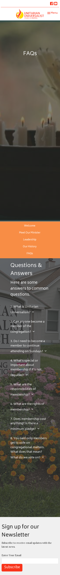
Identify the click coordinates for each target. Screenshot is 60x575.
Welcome (29, 226)
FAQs (30, 253)
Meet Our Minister (29, 233)
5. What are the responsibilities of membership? (23, 389)
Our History (29, 247)
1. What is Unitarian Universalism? (24, 310)
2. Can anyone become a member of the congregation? (27, 327)
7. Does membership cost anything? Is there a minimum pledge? (28, 424)
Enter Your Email (11, 555)
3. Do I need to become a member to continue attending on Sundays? (29, 346)
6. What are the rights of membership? (27, 407)
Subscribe (12, 567)
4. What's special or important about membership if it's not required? (25, 368)
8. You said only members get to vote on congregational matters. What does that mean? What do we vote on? (28, 448)
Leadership (29, 240)
